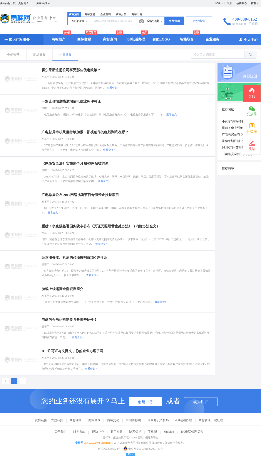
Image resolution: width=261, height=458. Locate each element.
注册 (229, 3)
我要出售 (199, 21)
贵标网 (79, 442)
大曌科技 (57, 420)
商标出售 (137, 14)
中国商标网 (133, 420)
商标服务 (39, 54)
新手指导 (116, 431)
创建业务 (145, 402)
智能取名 (187, 39)
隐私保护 (135, 431)
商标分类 (121, 14)
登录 (218, 3)
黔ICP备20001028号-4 (110, 448)
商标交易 (90, 14)
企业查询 (105, 14)
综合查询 (80, 21)
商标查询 (110, 39)
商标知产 (58, 39)
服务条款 (79, 431)
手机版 (152, 431)
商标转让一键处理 (211, 420)
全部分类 (155, 21)
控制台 (255, 3)
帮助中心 (98, 431)
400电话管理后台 (192, 431)
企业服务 (212, 39)
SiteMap (169, 431)
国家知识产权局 (158, 420)
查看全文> (113, 87)
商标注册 (74, 14)
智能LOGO (161, 39)
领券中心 (241, 3)
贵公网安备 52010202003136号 (143, 448)
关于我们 (60, 431)
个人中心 (248, 39)
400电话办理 (135, 39)
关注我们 (43, 3)
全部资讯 (13, 54)
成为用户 (201, 402)
